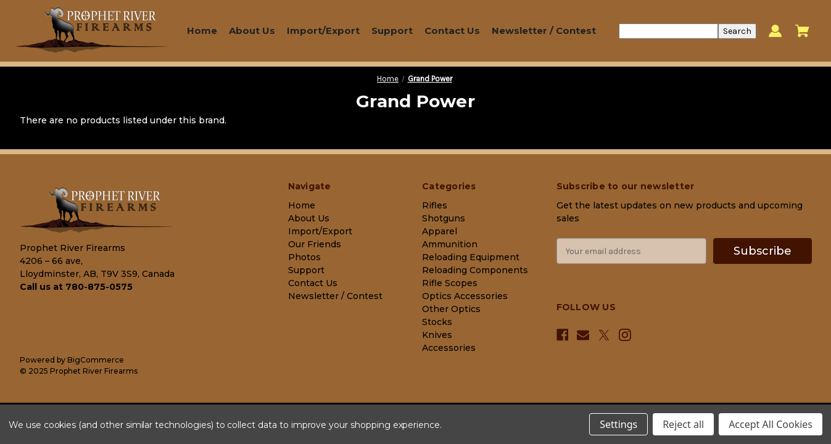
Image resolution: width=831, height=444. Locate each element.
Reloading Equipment (470, 257)
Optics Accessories (465, 296)
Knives (437, 334)
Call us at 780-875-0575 (76, 286)
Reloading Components (475, 270)
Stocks (437, 321)
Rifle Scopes (450, 283)
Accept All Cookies (770, 424)
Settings (618, 424)
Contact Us (452, 30)
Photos (304, 257)
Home (202, 30)
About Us (252, 30)
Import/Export (323, 30)
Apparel (439, 231)
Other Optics (451, 308)
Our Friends (314, 244)
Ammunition (450, 244)
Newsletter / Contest (544, 30)
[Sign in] (775, 31)
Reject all (683, 424)
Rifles (434, 205)
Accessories (449, 347)
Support (392, 30)
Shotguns (443, 218)
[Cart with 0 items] (802, 31)
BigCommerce (95, 359)
